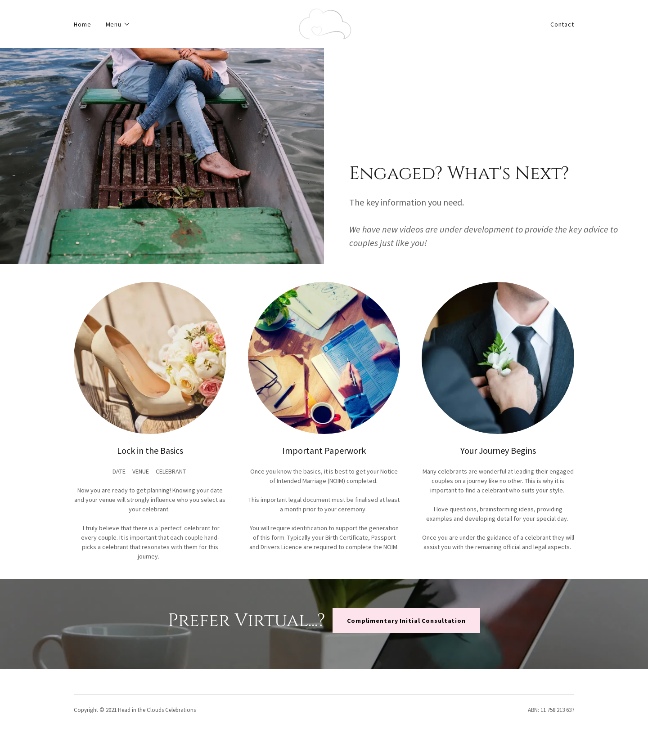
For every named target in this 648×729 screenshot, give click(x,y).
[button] (118, 24)
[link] (324, 23)
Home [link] (82, 24)
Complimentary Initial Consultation (406, 621)
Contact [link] (562, 24)
